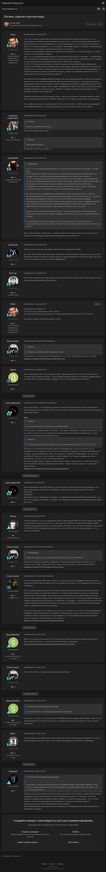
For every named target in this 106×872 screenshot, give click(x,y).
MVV (12, 733)
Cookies (61, 864)
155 (13, 595)
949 (13, 422)
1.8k (13, 360)
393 (13, 177)
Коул (18, 23)
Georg (13, 516)
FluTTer (13, 273)
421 (13, 264)
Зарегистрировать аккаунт (28, 842)
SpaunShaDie (13, 634)
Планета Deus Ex (12, 3)
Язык (44, 864)
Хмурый (13, 771)
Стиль (52, 864)
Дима (13, 369)
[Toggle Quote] (27, 121)
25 (13, 791)
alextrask (12, 245)
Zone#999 (13, 158)
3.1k (13, 137)
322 (13, 54)
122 (13, 389)
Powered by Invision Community (53, 869)
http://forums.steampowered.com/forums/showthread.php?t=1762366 (49, 644)
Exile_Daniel (13, 576)
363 (13, 753)
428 (13, 293)
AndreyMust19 (13, 403)
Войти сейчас (73, 842)
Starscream (13, 341)
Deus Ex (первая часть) (33, 25)
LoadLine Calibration (12, 116)
